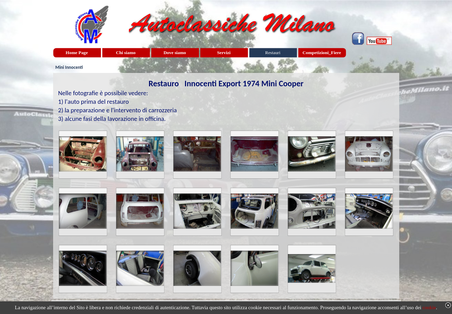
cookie (429, 307)
